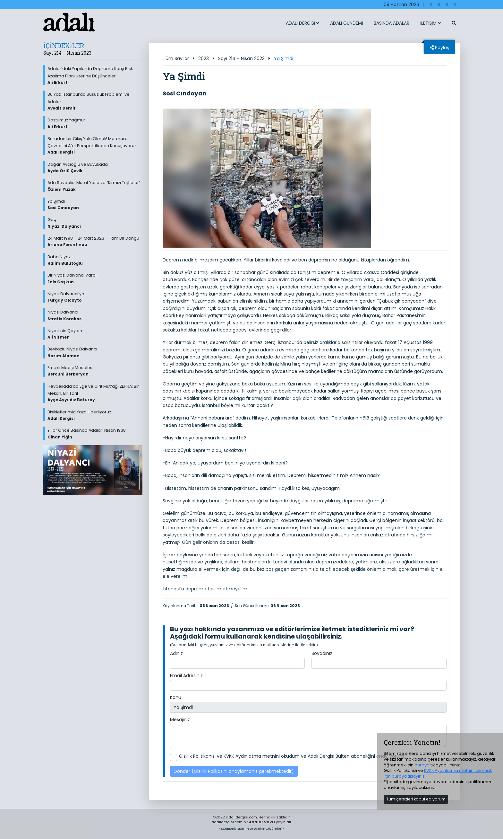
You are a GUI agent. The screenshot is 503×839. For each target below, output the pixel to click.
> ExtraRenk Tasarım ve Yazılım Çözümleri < (251, 828)
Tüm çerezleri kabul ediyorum (416, 799)
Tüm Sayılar (176, 58)
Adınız (176, 653)
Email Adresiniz (186, 675)
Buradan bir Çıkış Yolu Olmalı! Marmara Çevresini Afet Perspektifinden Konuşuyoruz (94, 145)
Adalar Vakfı (262, 822)
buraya (422, 765)
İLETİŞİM (430, 23)
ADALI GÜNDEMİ (346, 23)
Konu (175, 697)
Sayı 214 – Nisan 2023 (241, 58)
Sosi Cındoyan (184, 93)
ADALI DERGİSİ (302, 23)
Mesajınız (180, 719)
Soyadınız (321, 653)
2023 (203, 58)
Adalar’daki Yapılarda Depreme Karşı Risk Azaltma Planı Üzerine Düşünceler (94, 75)
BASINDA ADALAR (391, 23)
